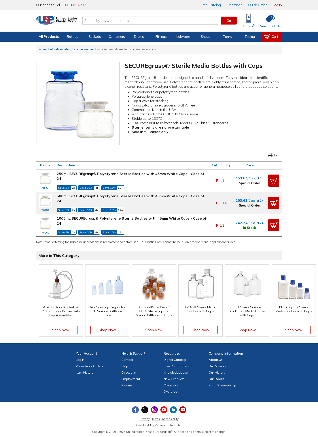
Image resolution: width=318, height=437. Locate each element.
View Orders (89, 366)
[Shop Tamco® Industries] (249, 20)
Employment (130, 379)
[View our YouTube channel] (163, 409)
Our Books (216, 379)
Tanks (227, 36)
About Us (216, 360)
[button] (273, 180)
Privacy (145, 419)
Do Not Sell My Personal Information (159, 425)
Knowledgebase (176, 372)
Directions (128, 372)
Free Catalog (177, 366)
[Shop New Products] (269, 20)
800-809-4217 (74, 5)
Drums (139, 36)
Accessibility (170, 419)
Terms (156, 419)
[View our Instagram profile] (154, 409)
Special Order (249, 183)
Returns (126, 385)
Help (124, 366)
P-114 (221, 180)
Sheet (205, 36)
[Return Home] (62, 21)
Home (43, 49)
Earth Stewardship (222, 385)
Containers (117, 36)
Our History (217, 372)
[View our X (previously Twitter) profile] (144, 409)
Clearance (234, 5)
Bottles (72, 36)
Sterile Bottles (84, 49)
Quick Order (257, 5)
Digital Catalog (175, 360)
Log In (277, 5)
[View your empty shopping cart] (271, 37)
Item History (84, 372)
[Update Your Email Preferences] (182, 409)
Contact (127, 360)
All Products (49, 36)
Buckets (94, 36)
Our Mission (217, 366)
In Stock (249, 228)
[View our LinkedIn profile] (173, 409)
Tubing (249, 36)
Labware (183, 36)
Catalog (211, 5)
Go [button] (229, 20)
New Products (174, 379)
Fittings (161, 36)
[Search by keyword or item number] (155, 21)
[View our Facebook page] (135, 409)
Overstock (171, 391)
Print (275, 155)
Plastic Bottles (60, 49)
